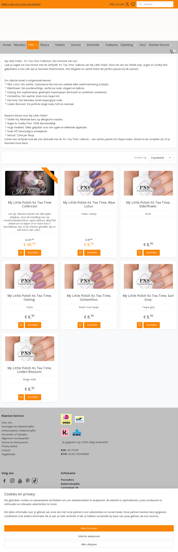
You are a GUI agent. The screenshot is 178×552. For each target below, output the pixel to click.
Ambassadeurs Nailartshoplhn (19, 430)
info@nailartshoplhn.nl (75, 499)
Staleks (61, 45)
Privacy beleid (10, 446)
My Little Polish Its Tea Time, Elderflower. (148, 204)
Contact (6, 450)
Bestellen (33, 252)
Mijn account (119, 4)
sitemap (101, 545)
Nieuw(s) (19, 45)
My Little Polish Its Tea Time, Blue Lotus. (89, 204)
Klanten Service (161, 45)
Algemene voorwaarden (15, 438)
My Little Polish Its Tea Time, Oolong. (29, 297)
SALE (143, 45)
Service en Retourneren (15, 442)
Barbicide (95, 45)
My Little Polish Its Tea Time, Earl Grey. (148, 297)
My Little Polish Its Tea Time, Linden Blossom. (29, 370)
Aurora (77, 45)
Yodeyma (112, 45)
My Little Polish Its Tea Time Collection (29, 204)
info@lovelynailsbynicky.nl (86, 519)
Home (7, 45)
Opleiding (128, 45)
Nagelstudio (8, 454)
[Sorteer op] (160, 158)
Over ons (7, 422)
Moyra (46, 45)
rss (108, 545)
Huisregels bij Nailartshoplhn (18, 426)
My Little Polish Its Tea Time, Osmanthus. (89, 297)
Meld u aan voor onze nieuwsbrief (21, 4)
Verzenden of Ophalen (14, 434)
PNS (32, 45)
